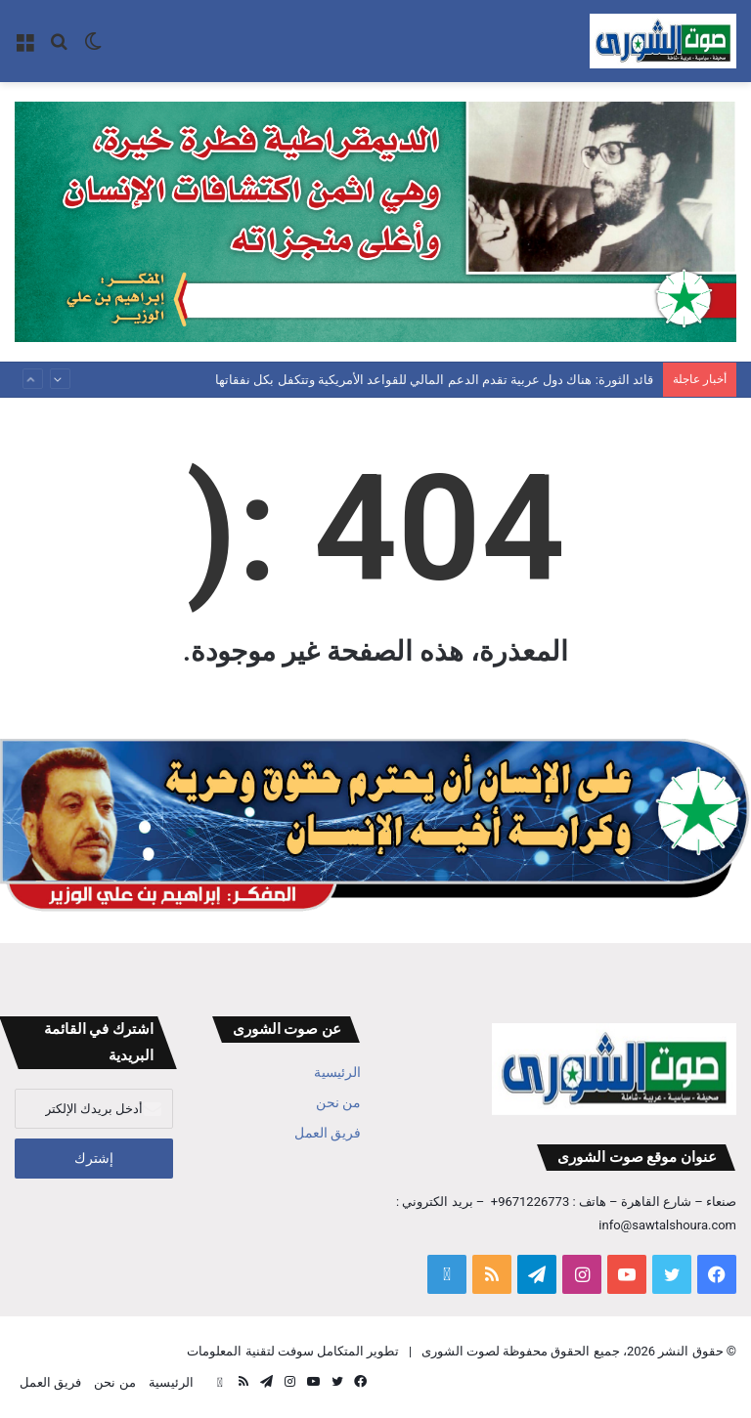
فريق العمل (327, 1132)
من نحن (338, 1102)
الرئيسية (337, 1072)
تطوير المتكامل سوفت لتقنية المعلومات (293, 1351)
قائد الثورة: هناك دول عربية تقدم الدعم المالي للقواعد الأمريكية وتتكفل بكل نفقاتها (434, 379)
